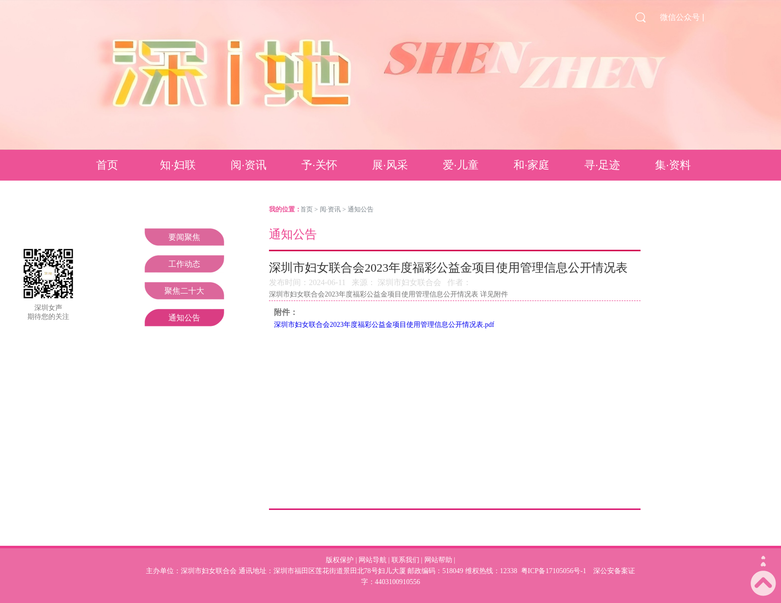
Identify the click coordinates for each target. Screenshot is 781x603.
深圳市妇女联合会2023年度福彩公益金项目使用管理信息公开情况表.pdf (384, 324)
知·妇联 (178, 165)
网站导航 (373, 560)
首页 (107, 165)
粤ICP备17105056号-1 (553, 571)
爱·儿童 (461, 165)
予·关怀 (319, 165)
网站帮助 (438, 560)
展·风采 (390, 165)
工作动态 (184, 264)
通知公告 (184, 317)
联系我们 (405, 560)
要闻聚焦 (184, 237)
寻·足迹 (602, 165)
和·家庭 (531, 165)
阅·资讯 (248, 165)
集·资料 (673, 165)
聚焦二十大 (184, 291)
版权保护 (340, 560)
